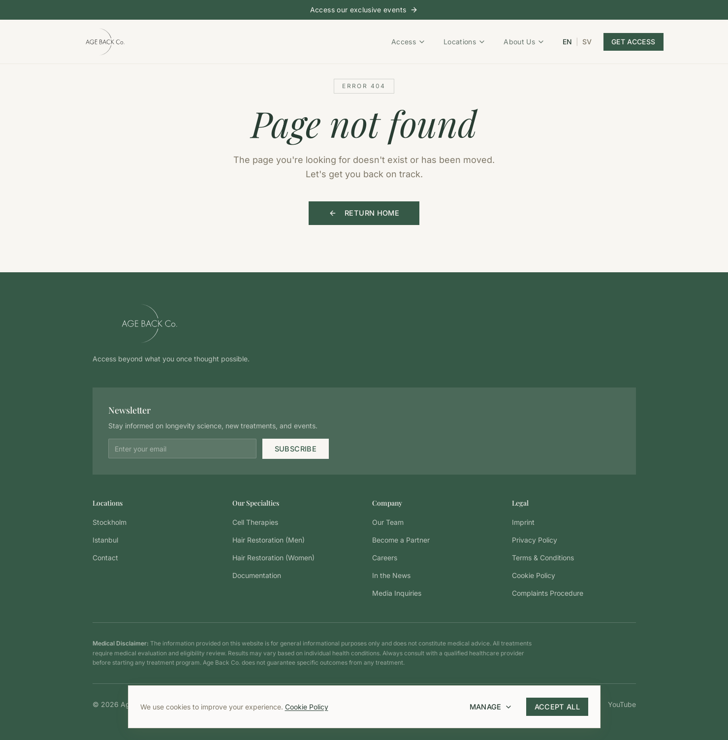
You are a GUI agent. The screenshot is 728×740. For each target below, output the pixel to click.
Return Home (364, 213)
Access (408, 41)
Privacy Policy (534, 539)
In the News (391, 575)
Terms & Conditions (543, 557)
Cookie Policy (306, 707)
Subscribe (297, 448)
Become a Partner (401, 539)
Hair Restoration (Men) (268, 539)
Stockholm (110, 521)
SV (587, 41)
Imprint (523, 521)
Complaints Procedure (547, 592)
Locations (464, 41)
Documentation (256, 575)
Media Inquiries (396, 592)
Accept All (558, 707)
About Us (524, 41)
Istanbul (105, 539)
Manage (494, 707)
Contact (105, 557)
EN (567, 41)
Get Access (633, 41)
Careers (384, 557)
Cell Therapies (255, 521)
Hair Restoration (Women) (273, 557)
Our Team (388, 521)
